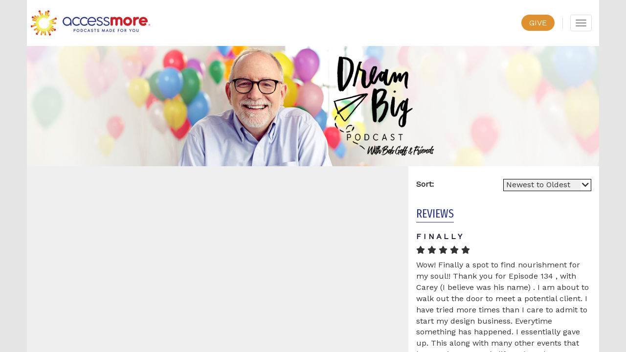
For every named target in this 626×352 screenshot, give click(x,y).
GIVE (538, 22)
